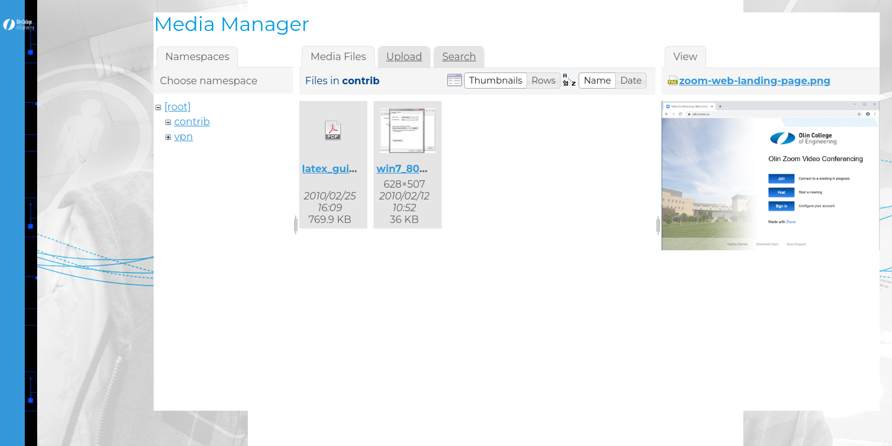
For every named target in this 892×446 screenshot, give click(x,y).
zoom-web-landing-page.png (754, 81)
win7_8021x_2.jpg (421, 169)
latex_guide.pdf (342, 169)
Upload (404, 57)
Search (459, 57)
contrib (192, 122)
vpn (183, 136)
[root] (177, 107)
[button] (495, 80)
